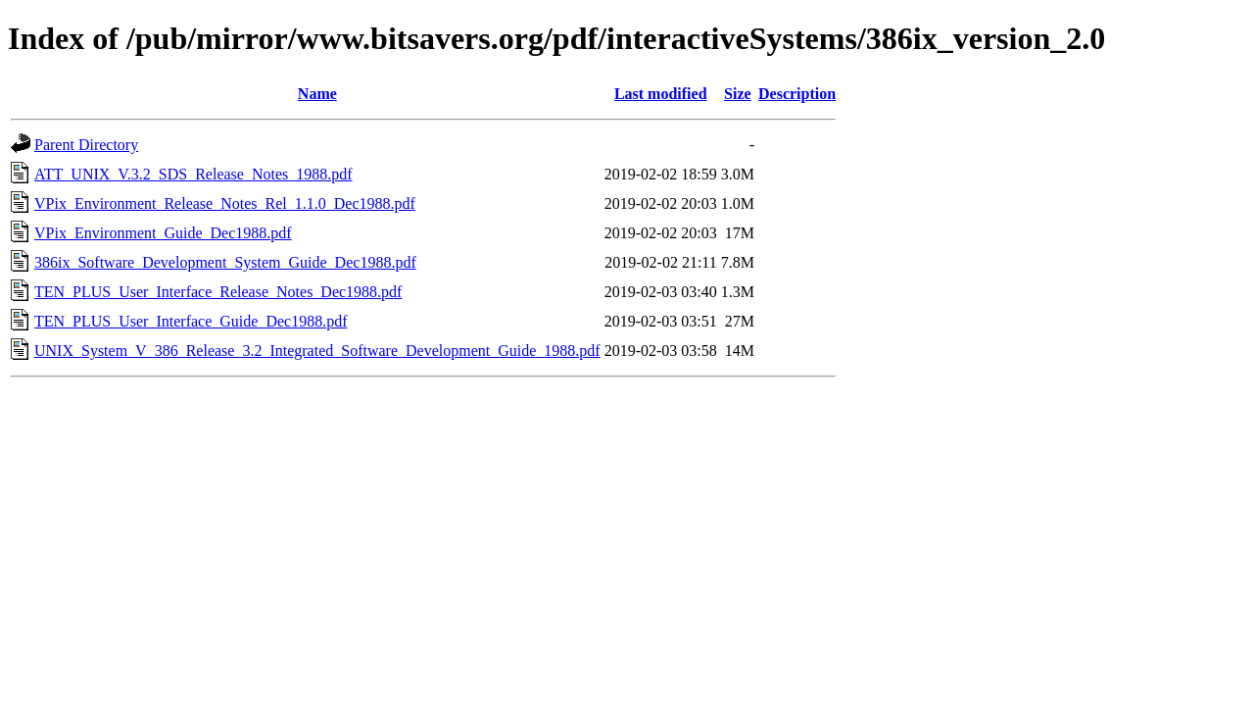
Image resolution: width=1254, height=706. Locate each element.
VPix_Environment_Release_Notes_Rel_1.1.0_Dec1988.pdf (224, 203)
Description (797, 93)
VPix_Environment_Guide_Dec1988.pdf (163, 233)
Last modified (660, 93)
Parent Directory (86, 144)
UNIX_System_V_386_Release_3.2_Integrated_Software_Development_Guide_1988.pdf (317, 350)
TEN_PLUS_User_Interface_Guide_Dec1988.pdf (190, 321)
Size (737, 93)
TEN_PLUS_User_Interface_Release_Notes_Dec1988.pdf (218, 291)
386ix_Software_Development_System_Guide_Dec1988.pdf (225, 262)
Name (317, 93)
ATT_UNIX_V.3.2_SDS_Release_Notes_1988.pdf (193, 174)
